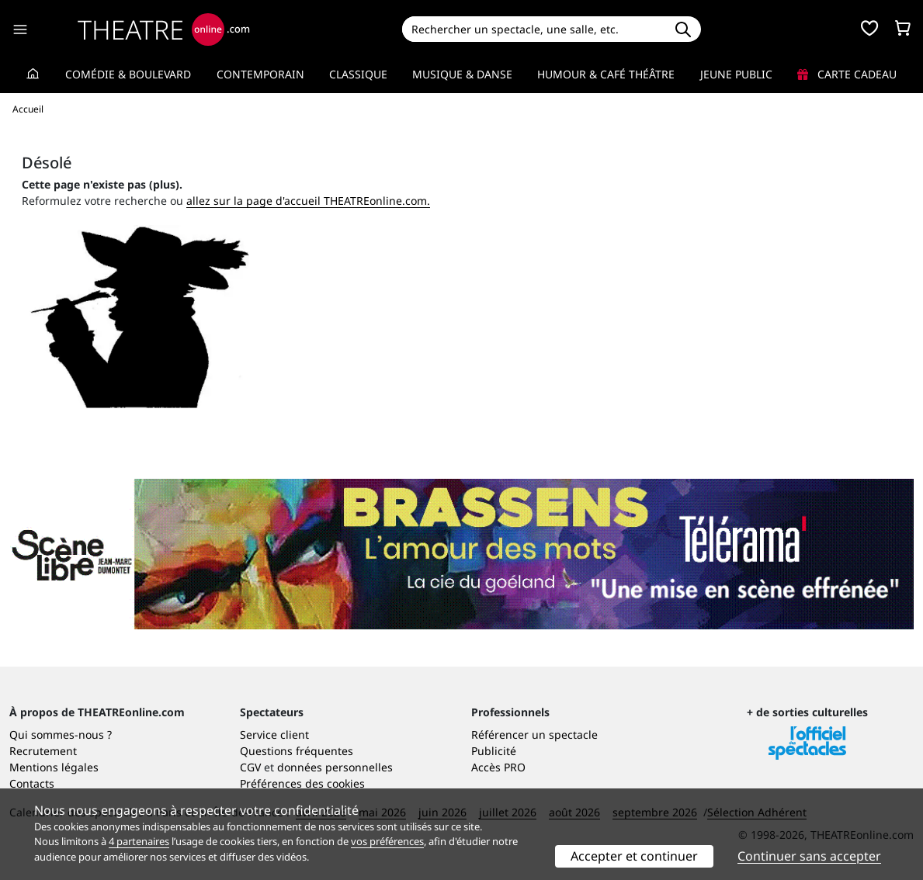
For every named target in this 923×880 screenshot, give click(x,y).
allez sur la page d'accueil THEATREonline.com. (308, 200)
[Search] (534, 29)
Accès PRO (498, 767)
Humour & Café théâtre (606, 74)
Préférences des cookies (302, 783)
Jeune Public (736, 74)
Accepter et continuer (634, 855)
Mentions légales (54, 767)
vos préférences (387, 841)
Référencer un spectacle (534, 734)
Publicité (493, 750)
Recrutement (43, 750)
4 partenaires (139, 841)
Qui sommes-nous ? (60, 734)
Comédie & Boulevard (128, 74)
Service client (274, 734)
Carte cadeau (847, 74)
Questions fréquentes (296, 750)
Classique (358, 74)
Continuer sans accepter (809, 855)
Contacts (31, 783)
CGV (250, 767)
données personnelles (335, 767)
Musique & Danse (462, 74)
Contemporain (260, 74)
